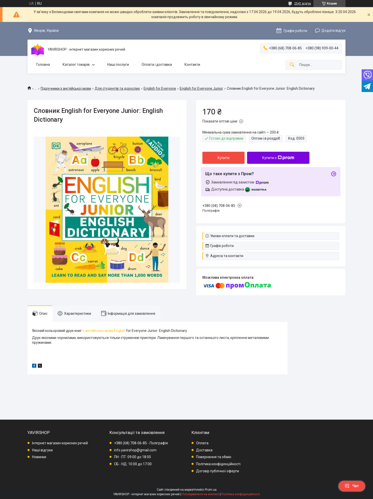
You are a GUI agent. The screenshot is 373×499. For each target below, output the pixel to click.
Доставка (204, 450)
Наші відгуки (42, 450)
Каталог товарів (76, 65)
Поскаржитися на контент (200, 494)
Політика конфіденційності (218, 464)
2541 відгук (302, 3)
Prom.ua (211, 489)
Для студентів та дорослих (117, 88)
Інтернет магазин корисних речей (60, 443)
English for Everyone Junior (201, 88)
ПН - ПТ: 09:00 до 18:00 (132, 457)
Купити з (278, 157)
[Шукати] (292, 65)
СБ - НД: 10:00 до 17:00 (133, 464)
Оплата (202, 443)
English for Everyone (160, 88)
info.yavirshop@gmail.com (135, 450)
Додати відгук (333, 30)
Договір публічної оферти (217, 471)
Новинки (39, 457)
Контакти (192, 65)
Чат (352, 486)
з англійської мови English (104, 331)
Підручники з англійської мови (66, 88)
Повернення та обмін (213, 457)
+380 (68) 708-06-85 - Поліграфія (141, 443)
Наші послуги (118, 65)
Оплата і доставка (157, 65)
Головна (43, 65)
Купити (223, 158)
